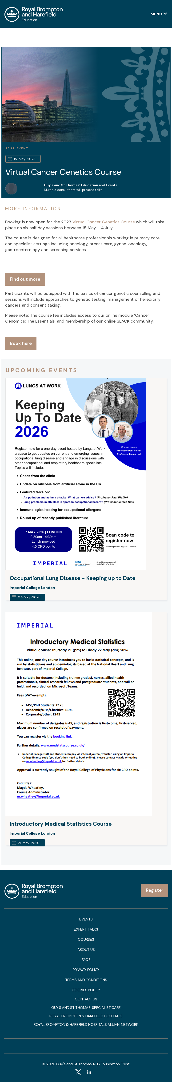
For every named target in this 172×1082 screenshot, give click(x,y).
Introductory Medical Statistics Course (61, 823)
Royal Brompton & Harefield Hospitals (85, 1016)
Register (154, 890)
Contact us (86, 999)
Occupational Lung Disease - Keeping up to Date (73, 578)
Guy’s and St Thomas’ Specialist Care (86, 1007)
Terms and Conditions (86, 980)
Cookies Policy (86, 990)
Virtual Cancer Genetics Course (63, 172)
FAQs (86, 959)
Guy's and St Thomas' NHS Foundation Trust (93, 1064)
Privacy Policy (86, 969)
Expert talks (86, 929)
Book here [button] (21, 343)
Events (85, 919)
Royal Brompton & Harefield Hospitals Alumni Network (86, 1024)
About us (86, 949)
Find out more (25, 279)
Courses (86, 939)
